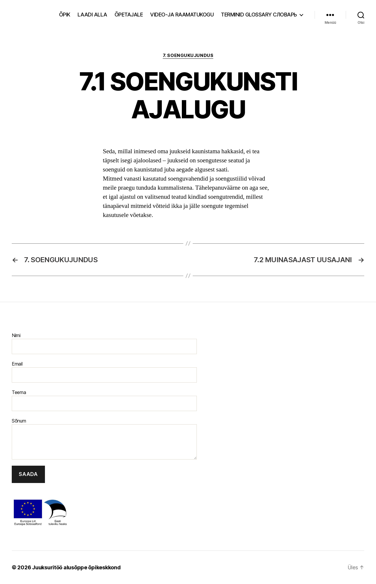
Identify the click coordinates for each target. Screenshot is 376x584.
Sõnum (104, 439)
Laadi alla (92, 14)
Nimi (104, 343)
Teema (104, 400)
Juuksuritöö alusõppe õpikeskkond (76, 567)
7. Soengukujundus (188, 55)
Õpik (64, 14)
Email (104, 372)
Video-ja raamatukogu (182, 14)
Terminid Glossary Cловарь (259, 14)
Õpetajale (129, 14)
